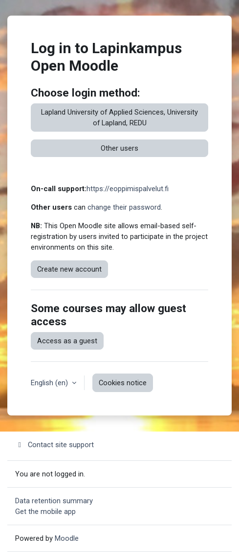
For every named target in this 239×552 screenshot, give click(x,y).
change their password (124, 207)
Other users (119, 148)
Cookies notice (123, 382)
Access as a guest (67, 340)
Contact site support (54, 444)
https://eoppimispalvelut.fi (128, 188)
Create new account (69, 269)
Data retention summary (54, 500)
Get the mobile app (45, 511)
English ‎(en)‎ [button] (50, 382)
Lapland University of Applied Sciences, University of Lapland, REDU (119, 117)
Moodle (67, 538)
